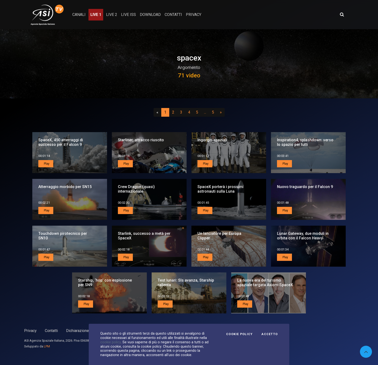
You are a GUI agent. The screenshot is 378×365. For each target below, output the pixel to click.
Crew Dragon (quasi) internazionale (136, 189)
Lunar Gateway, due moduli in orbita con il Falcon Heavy (303, 235)
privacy (193, 14)
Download (150, 14)
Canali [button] (79, 14)
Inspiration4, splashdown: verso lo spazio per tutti (305, 142)
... (206, 112)
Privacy (30, 330)
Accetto (269, 334)
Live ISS (128, 14)
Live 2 (111, 14)
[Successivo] (221, 112)
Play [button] (46, 163)
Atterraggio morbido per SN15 (65, 186)
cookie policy (110, 342)
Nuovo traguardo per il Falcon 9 (305, 186)
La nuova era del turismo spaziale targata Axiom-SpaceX (265, 282)
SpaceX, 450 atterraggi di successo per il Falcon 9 (60, 142)
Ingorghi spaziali (212, 140)
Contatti (51, 330)
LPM (47, 346)
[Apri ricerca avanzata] (342, 14)
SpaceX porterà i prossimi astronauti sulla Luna (220, 189)
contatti (173, 14)
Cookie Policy (239, 334)
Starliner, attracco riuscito (141, 140)
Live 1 (95, 14)
